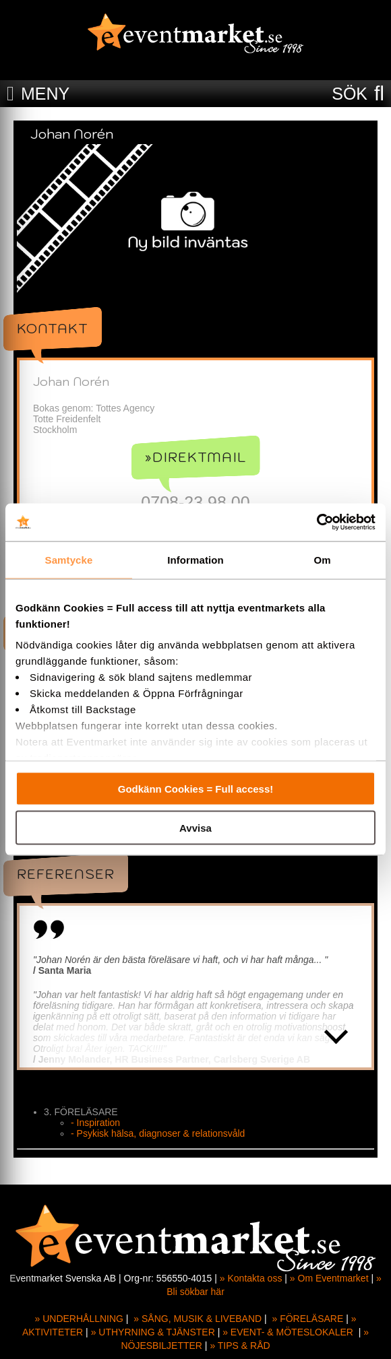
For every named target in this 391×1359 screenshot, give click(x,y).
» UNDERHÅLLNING (79, 1318)
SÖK (349, 93)
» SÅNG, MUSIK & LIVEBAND (197, 1318)
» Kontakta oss (251, 1278)
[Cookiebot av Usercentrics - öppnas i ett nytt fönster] (316, 522)
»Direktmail (195, 457)
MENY (45, 93)
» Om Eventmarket (329, 1278)
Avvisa (195, 828)
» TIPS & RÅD (240, 1345)
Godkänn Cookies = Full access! (196, 788)
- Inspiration (95, 1122)
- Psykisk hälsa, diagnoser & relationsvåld (158, 1133)
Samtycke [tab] (69, 559)
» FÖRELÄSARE (307, 1318)
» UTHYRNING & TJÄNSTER (153, 1332)
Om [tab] (321, 559)
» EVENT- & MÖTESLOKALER (287, 1332)
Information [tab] (195, 559)
